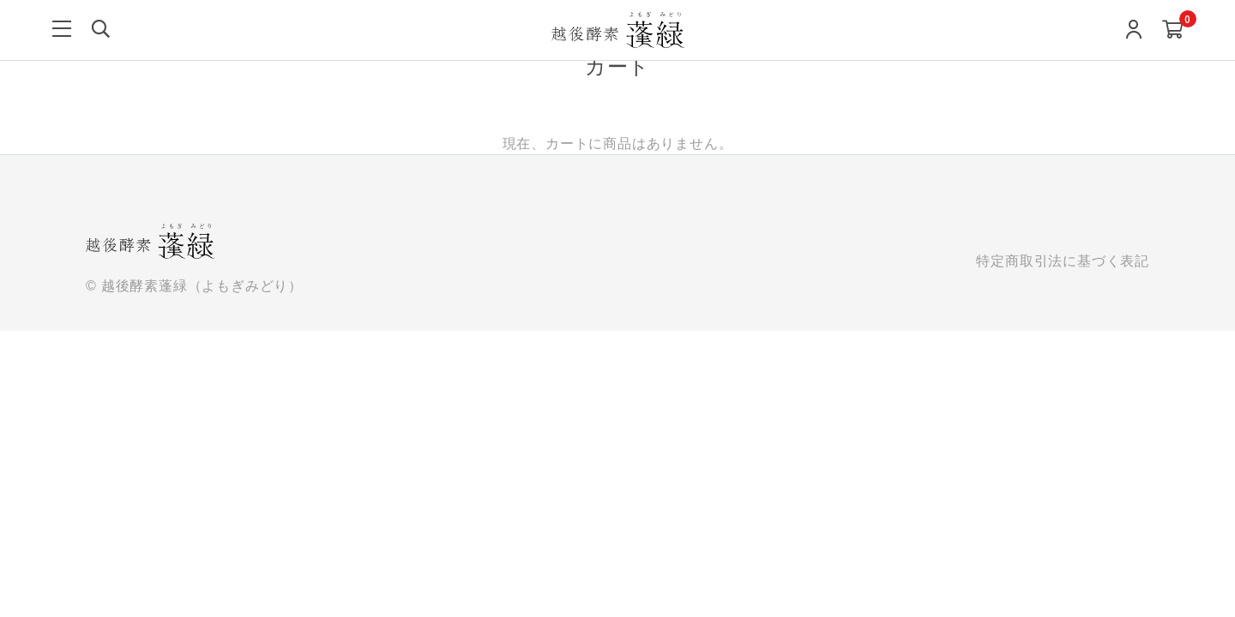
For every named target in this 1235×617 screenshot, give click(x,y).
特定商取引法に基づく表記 (1062, 261)
